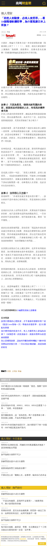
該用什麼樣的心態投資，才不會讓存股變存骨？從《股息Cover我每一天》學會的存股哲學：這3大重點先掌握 (23, 324)
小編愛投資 (11, 36)
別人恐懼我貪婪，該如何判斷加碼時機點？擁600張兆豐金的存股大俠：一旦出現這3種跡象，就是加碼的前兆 (23, 344)
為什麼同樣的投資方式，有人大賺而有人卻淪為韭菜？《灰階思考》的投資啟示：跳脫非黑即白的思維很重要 (23, 334)
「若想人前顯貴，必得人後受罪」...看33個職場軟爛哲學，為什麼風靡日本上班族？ (23, 22)
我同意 (42, 543)
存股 (9, 371)
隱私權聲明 (23, 539)
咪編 (19, 371)
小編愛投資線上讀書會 (27, 310)
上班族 (14, 371)
